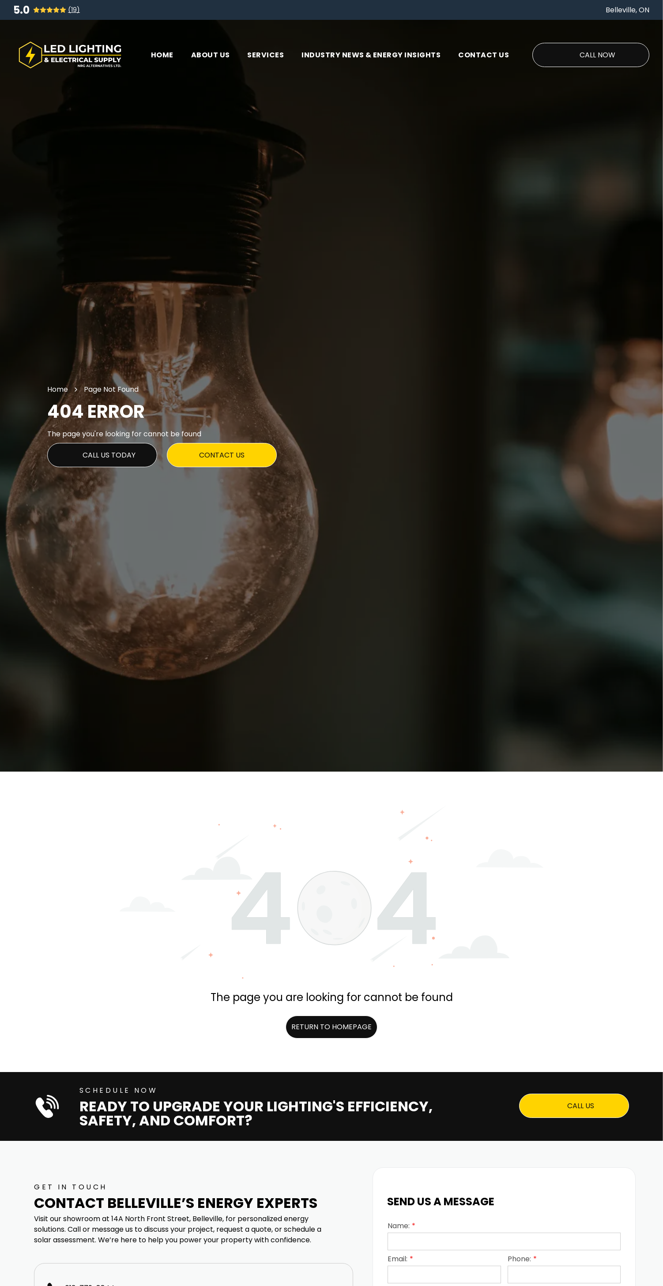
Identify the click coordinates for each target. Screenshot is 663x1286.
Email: (397, 1259)
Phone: (519, 1259)
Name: (399, 1226)
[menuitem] (162, 55)
